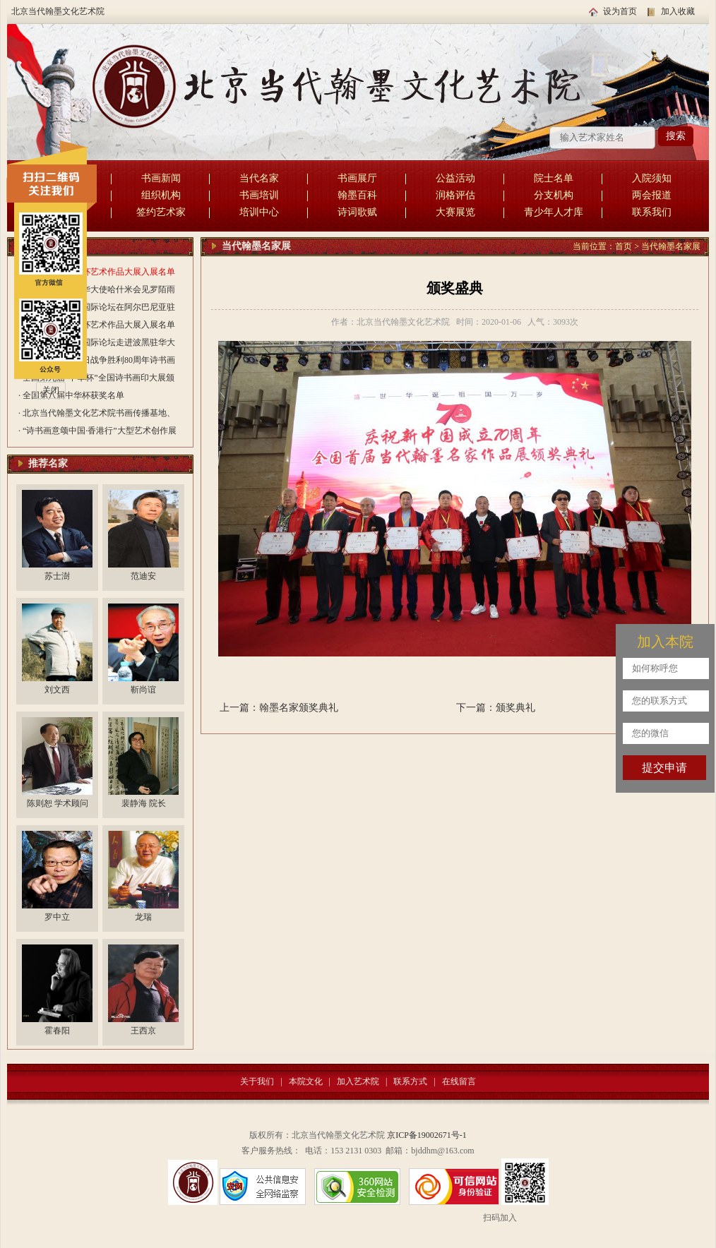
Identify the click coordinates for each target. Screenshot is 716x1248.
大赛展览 (455, 212)
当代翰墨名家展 (670, 246)
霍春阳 (57, 1031)
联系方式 (410, 1081)
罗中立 (57, 917)
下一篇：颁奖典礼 (495, 707)
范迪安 (143, 576)
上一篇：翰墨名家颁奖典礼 (279, 707)
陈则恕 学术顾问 (57, 803)
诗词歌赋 (357, 212)
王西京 (143, 1031)
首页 (623, 246)
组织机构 (161, 195)
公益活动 (455, 178)
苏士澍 (57, 576)
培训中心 (259, 212)
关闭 (50, 390)
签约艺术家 (161, 212)
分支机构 (553, 195)
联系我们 (652, 212)
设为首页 (620, 11)
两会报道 (652, 195)
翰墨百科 (357, 195)
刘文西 (57, 690)
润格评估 (455, 195)
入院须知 (652, 178)
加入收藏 (678, 11)
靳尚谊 (143, 690)
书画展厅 (357, 178)
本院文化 (306, 1081)
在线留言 (459, 1081)
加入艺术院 (358, 1081)
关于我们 (257, 1081)
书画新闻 (161, 178)
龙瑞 (143, 917)
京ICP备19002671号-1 (427, 1135)
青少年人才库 (553, 212)
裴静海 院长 (143, 803)
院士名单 (553, 178)
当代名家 (259, 178)
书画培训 (259, 195)
